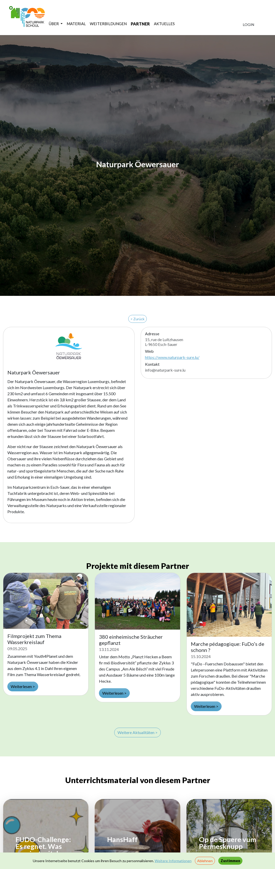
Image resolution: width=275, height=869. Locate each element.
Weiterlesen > (23, 686)
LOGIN (248, 24)
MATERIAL (76, 23)
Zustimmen (230, 861)
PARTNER (140, 23)
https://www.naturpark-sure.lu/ (172, 357)
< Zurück (137, 319)
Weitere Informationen (173, 861)
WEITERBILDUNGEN (108, 23)
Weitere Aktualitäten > (137, 732)
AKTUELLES (164, 23)
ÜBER (54, 23)
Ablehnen (205, 861)
